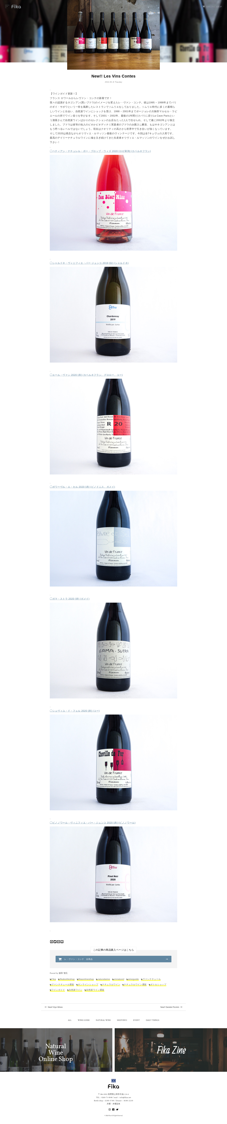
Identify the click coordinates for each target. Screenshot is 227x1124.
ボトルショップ (158, 984)
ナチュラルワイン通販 (135, 984)
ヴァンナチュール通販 (62, 984)
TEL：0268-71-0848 (104, 1097)
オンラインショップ (88, 984)
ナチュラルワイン (111, 984)
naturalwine (104, 979)
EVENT (136, 1020)
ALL (70, 1020)
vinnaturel (119, 979)
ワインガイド (58, 990)
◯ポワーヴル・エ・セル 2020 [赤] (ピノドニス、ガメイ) (82, 487)
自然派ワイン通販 (95, 990)
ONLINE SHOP (212, 6)
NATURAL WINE (103, 1020)
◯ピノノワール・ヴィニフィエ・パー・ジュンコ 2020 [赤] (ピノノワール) (93, 822)
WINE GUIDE (84, 1020)
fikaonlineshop (86, 979)
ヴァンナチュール (152, 979)
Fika (53, 979)
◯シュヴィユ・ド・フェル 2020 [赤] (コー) (75, 710)
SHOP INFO (122, 1020)
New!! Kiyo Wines (54, 1007)
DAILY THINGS (152, 1020)
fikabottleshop (67, 979)
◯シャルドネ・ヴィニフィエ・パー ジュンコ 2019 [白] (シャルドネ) (89, 263)
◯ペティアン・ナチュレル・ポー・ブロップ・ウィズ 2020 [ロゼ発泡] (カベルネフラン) (100, 151)
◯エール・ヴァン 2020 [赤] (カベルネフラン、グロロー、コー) (86, 375)
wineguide (133, 979)
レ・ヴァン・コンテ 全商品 (78, 959)
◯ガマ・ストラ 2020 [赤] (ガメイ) (69, 598)
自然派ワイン (75, 990)
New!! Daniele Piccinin (171, 1007)
